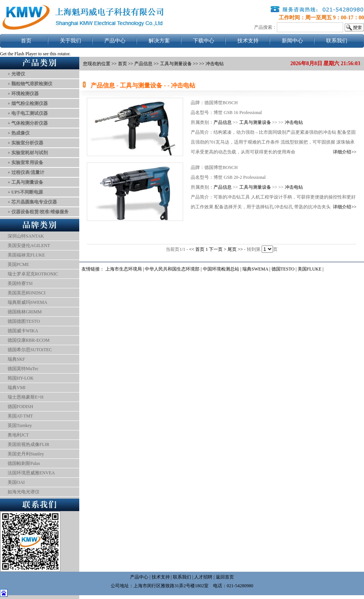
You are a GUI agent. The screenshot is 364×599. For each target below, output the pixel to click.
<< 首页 (197, 249)
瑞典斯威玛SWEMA (27, 302)
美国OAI (16, 482)
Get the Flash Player (18, 53)
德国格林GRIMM (25, 311)
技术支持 (248, 41)
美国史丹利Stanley (26, 454)
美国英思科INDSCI (27, 293)
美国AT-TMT (20, 416)
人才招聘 (203, 577)
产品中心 (115, 41)
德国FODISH (20, 406)
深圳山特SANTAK (26, 236)
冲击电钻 (294, 122)
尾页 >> (236, 249)
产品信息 (143, 63)
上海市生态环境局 (123, 269)
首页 (26, 41)
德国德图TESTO (24, 321)
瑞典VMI (16, 387)
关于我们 (70, 41)
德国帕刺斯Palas (24, 463)
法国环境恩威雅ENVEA (31, 472)
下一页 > (218, 249)
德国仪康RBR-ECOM (29, 340)
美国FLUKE (310, 269)
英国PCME (18, 264)
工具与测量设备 (255, 122)
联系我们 (336, 41)
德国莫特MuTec (23, 368)
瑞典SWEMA (255, 269)
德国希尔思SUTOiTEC (30, 349)
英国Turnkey (20, 425)
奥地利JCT (18, 435)
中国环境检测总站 (221, 269)
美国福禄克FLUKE (26, 255)
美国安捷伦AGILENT (29, 245)
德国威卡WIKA (23, 330)
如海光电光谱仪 (23, 491)
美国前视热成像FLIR (28, 444)
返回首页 (225, 577)
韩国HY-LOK (21, 378)
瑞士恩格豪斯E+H (26, 397)
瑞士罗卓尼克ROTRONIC (33, 274)
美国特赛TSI (20, 283)
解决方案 (159, 41)
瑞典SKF (16, 359)
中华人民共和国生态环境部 (172, 269)
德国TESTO (283, 269)
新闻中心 (292, 41)
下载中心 (203, 41)
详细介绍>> (344, 152)
